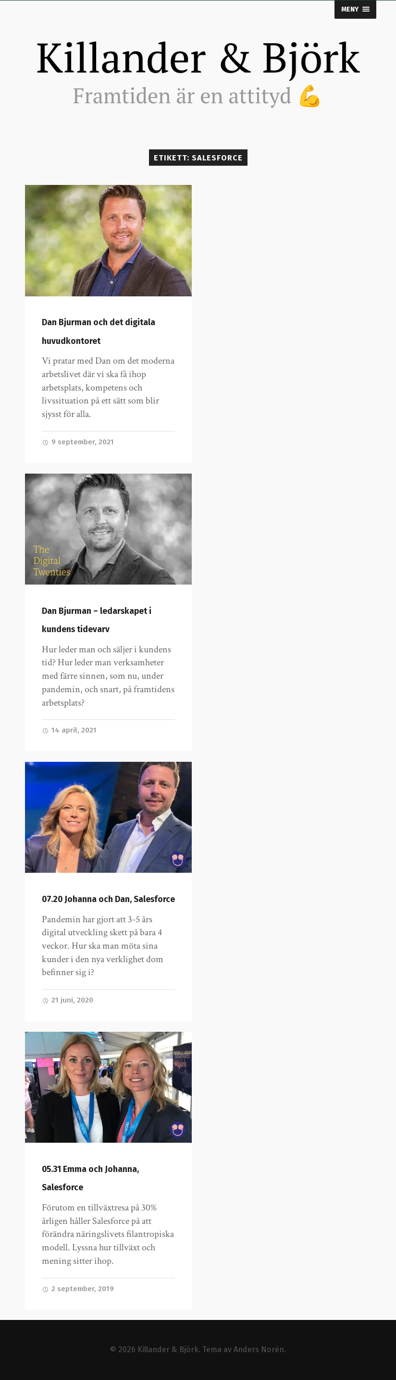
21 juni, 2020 (67, 1000)
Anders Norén (259, 1349)
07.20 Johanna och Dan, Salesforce (108, 899)
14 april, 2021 (69, 730)
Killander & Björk (198, 57)
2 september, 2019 (78, 1288)
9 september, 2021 (78, 442)
